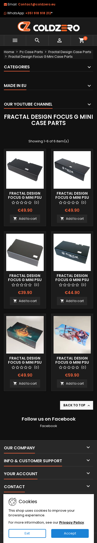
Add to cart (25, 218)
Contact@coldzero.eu (36, 4)
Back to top (77, 405)
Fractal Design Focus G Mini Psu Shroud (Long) (25, 197)
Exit (27, 533)
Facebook (48, 425)
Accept (70, 533)
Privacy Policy (71, 522)
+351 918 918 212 (39, 13)
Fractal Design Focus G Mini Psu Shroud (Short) (25, 280)
